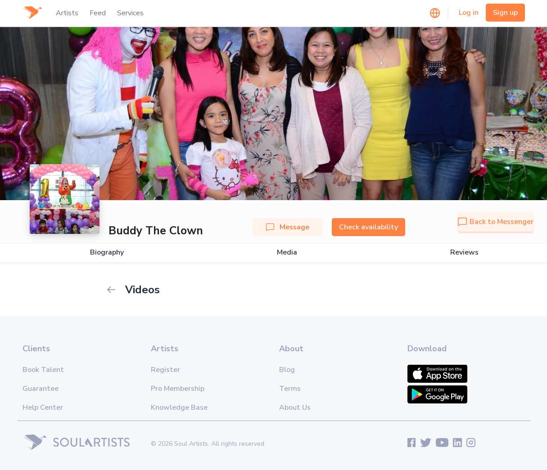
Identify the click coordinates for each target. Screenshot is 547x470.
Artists (67, 13)
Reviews (464, 252)
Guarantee (41, 388)
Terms (290, 388)
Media (287, 252)
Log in (469, 13)
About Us (295, 407)
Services (130, 13)
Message (287, 227)
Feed (98, 13)
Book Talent (43, 369)
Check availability (368, 227)
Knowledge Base (179, 407)
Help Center (43, 407)
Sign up (505, 13)
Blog (287, 369)
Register (165, 369)
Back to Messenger (495, 222)
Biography (107, 252)
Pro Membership (177, 388)
